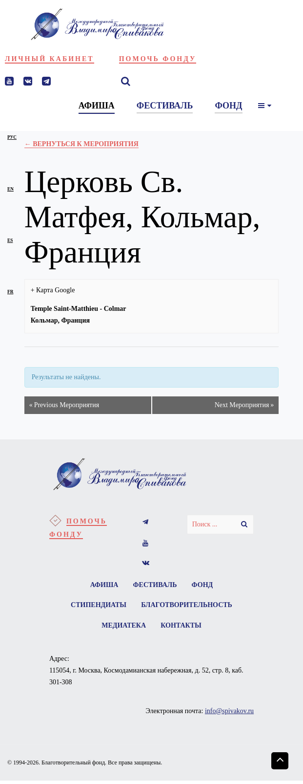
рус (12, 137)
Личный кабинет (49, 59)
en (10, 189)
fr (10, 291)
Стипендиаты (97, 606)
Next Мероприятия (244, 405)
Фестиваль (155, 585)
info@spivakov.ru (229, 714)
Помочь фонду (158, 59)
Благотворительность (187, 606)
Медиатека (123, 628)
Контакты (182, 628)
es (10, 240)
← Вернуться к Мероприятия (81, 144)
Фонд (204, 585)
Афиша (102, 585)
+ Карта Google (53, 290)
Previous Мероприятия (64, 405)
